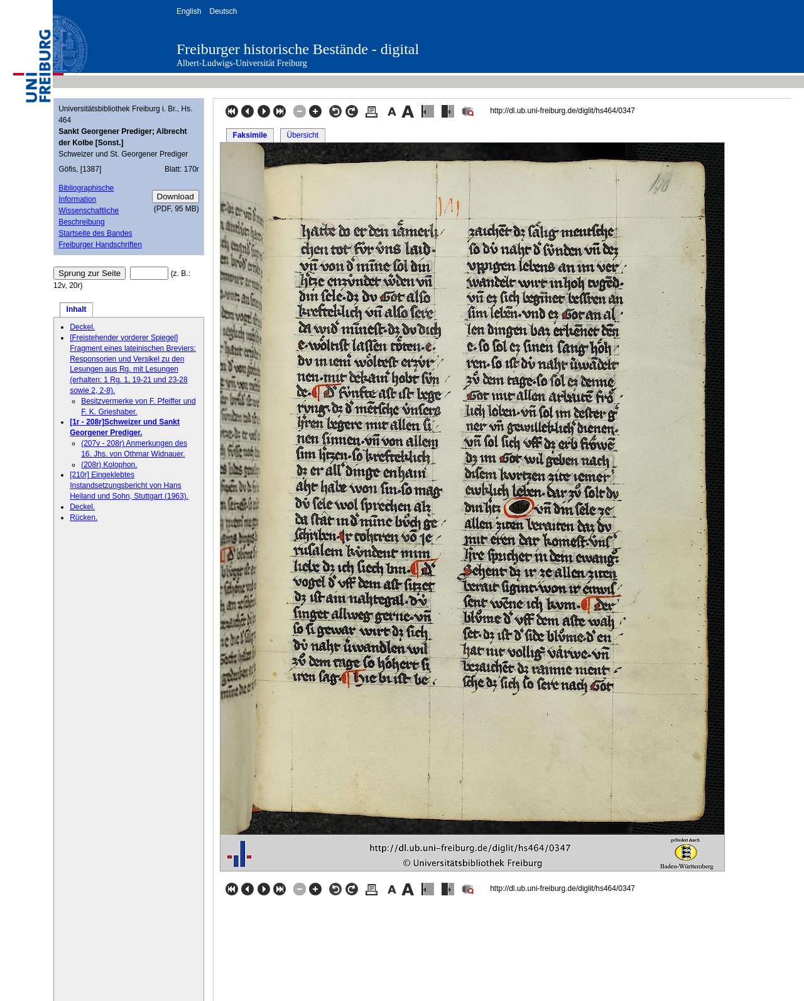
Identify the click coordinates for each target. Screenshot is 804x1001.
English (189, 11)
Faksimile (250, 135)
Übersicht (302, 135)
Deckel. (82, 327)
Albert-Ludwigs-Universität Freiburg (242, 63)
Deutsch (223, 11)
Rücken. (83, 517)
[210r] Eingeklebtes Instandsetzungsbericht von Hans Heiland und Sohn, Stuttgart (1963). (129, 485)
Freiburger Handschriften (100, 244)
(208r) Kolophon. (109, 464)
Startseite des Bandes (95, 233)
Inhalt (77, 309)
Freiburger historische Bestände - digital (298, 49)
